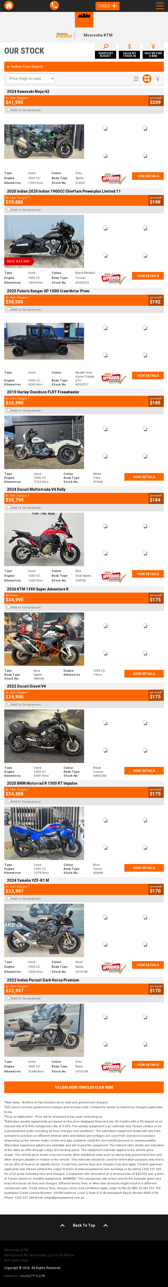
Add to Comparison (26, 110)
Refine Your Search (25, 66)
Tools (107, 6)
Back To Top (84, 1225)
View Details (148, 176)
